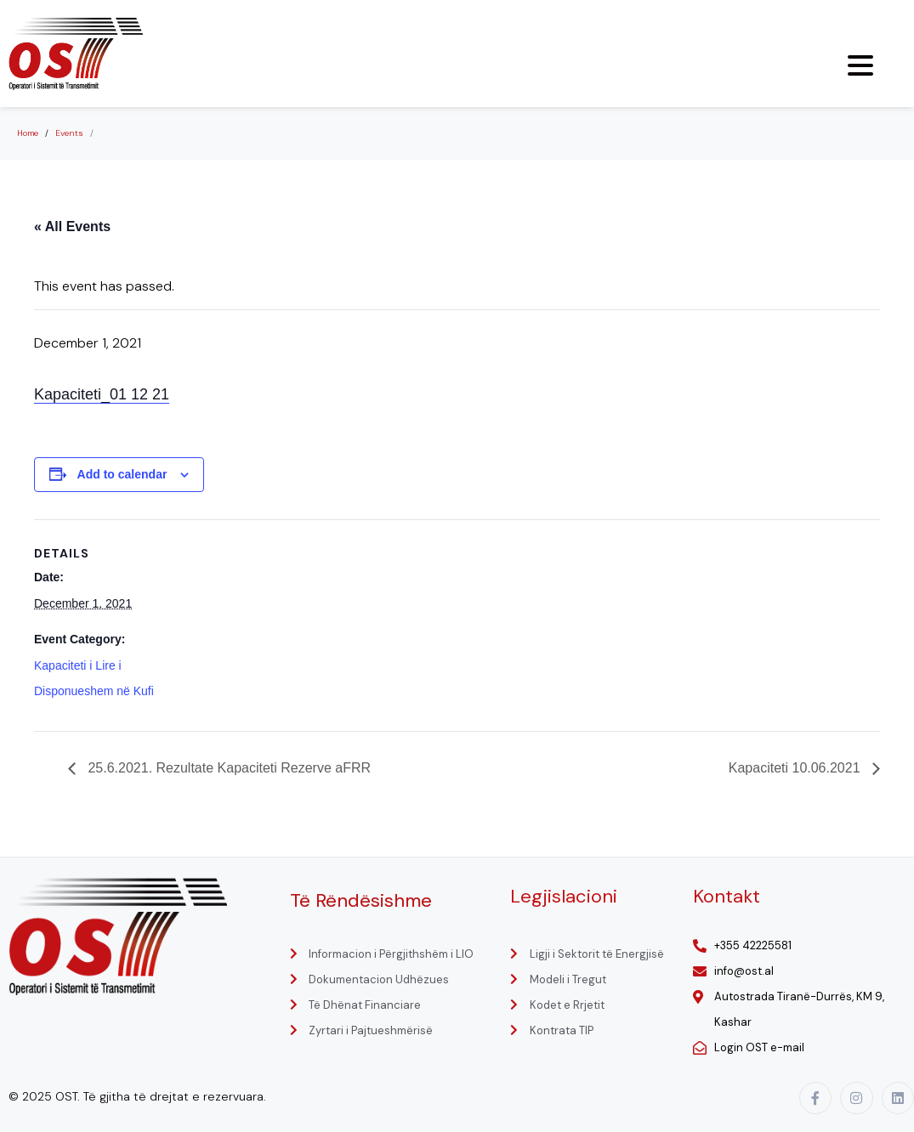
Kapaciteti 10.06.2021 (796, 768)
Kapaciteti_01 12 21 (101, 394)
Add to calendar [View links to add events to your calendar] (122, 474)
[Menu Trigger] (860, 65)
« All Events (72, 226)
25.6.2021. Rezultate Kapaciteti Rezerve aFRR (227, 768)
